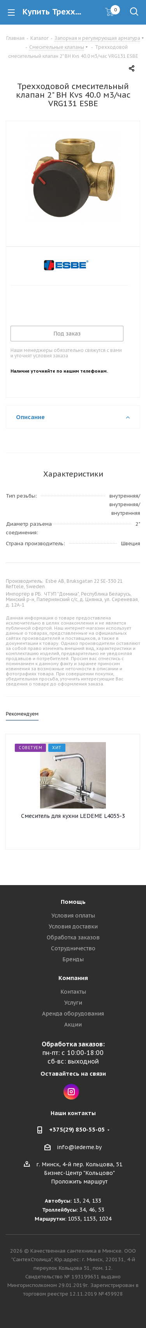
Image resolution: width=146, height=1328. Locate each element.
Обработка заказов (73, 937)
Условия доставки (73, 926)
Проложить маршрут (79, 1181)
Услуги (73, 1002)
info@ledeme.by (79, 1147)
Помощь (73, 901)
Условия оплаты (73, 915)
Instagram (71, 1092)
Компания (73, 978)
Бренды (73, 959)
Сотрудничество (73, 948)
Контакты (73, 991)
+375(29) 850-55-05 (77, 1129)
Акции (73, 1024)
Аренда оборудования (73, 1013)
